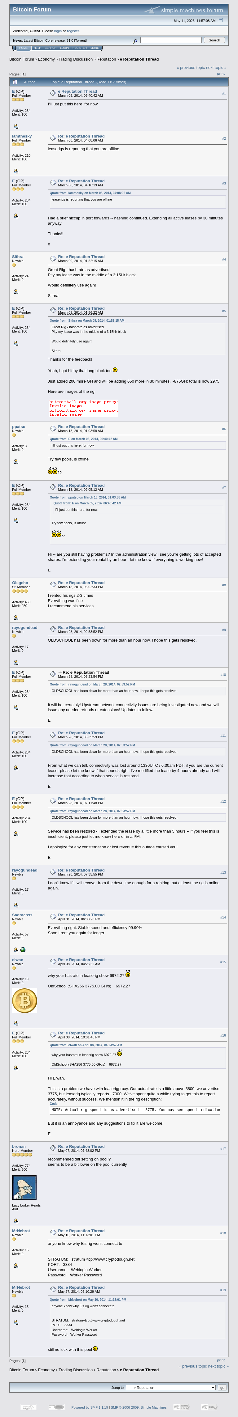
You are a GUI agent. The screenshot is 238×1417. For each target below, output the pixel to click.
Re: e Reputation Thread (81, 136)
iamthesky (22, 136)
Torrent (80, 40)
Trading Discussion (76, 59)
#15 (223, 962)
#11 (223, 735)
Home (23, 47)
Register (80, 47)
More (94, 47)
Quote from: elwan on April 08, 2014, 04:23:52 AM (86, 1045)
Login (64, 47)
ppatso (18, 426)
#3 (224, 183)
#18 (223, 1233)
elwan (17, 959)
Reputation (106, 59)
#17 (223, 1149)
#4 (224, 259)
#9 (224, 630)
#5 (224, 311)
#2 (224, 138)
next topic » (216, 67)
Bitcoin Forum (21, 59)
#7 (224, 488)
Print (221, 73)
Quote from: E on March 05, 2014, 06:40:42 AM (84, 439)
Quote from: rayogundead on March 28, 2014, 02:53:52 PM (92, 684)
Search (51, 47)
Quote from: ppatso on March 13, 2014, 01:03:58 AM (88, 497)
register (73, 31)
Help (37, 47)
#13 (223, 872)
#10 (223, 675)
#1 (224, 93)
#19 (223, 1290)
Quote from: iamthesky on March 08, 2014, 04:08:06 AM (90, 193)
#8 (224, 585)
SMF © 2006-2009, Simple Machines (139, 1407)
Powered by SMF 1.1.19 (90, 1407)
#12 (223, 801)
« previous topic (191, 67)
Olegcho (20, 582)
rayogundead (24, 627)
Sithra (18, 256)
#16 (223, 1035)
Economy (46, 59)
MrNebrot (21, 1230)
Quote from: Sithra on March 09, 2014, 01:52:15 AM (87, 320)
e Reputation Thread (139, 59)
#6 (224, 429)
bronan (19, 1146)
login (58, 31)
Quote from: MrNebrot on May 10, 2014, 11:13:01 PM (88, 1299)
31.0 (70, 40)
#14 (223, 917)
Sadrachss (22, 915)
